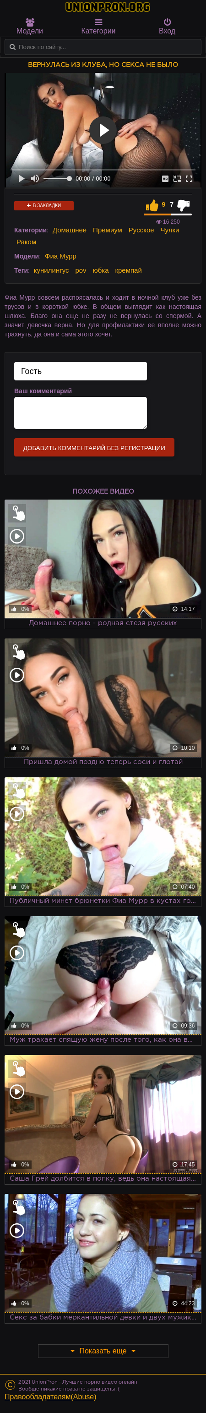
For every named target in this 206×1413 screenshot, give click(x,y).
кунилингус (51, 270)
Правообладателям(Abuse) (51, 1397)
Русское (141, 230)
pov (80, 270)
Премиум (107, 230)
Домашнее (70, 230)
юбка (100, 270)
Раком (26, 242)
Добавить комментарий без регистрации (94, 448)
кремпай (128, 270)
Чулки (169, 230)
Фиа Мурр (60, 256)
